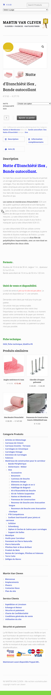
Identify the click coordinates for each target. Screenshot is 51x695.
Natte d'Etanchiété (10, 132)
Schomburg (13, 526)
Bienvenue (10, 579)
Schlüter (12, 523)
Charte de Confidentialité (16, 613)
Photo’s (8, 585)
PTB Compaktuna (16, 514)
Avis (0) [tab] (11, 149)
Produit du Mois (12, 550)
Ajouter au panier (27, 117)
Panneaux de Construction (23, 499)
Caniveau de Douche (20, 478)
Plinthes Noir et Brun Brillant (18, 547)
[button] (42, 46)
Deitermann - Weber (17, 466)
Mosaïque (9, 535)
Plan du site (10, 591)
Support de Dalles (16, 532)
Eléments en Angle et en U (23, 484)
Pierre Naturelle (12, 544)
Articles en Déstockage (15, 440)
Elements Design (18, 481)
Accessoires (16, 472)
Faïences (9, 458)
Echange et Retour (13, 607)
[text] (25, 317)
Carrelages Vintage (13, 452)
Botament (15, 475)
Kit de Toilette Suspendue (22, 493)
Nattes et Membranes (11, 130)
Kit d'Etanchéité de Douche (23, 490)
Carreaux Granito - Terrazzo (17, 446)
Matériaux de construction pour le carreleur (25, 461)
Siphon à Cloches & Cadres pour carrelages (27, 529)
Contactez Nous (12, 588)
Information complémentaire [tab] (35, 140)
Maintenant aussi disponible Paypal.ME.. (21, 662)
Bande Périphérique (17, 463)
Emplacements (12, 582)
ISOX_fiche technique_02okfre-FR (18, 344)
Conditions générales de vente (19, 616)
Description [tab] (12, 139)
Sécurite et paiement (14, 610)
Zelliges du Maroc (13, 559)
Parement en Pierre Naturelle (18, 541)
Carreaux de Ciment (14, 443)
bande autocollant (35, 130)
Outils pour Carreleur (15, 538)
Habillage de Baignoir (21, 487)
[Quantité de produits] (6, 118)
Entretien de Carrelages (16, 455)
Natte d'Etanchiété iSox (8, 106)
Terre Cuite (10, 556)
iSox (45, 130)
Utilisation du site (13, 619)
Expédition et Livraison (15, 604)
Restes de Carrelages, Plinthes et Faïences (24, 553)
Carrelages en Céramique (16, 449)
